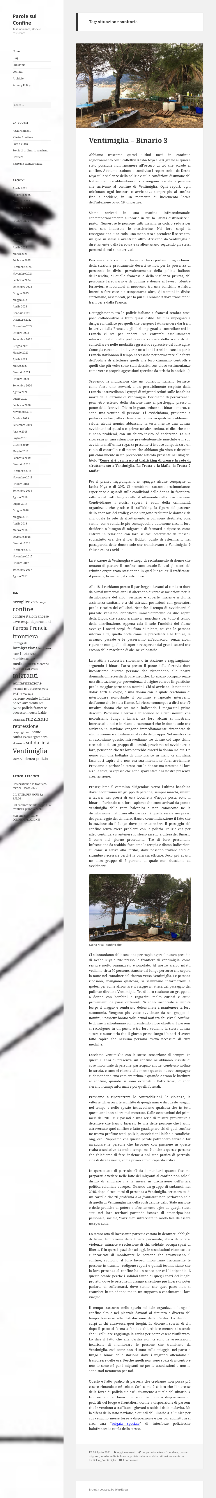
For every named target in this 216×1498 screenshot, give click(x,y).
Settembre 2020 (22, 385)
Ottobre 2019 (21, 418)
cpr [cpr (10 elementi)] (27, 621)
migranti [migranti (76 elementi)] (25, 675)
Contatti (18, 72)
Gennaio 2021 (21, 372)
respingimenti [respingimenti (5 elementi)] (22, 732)
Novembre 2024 (22, 273)
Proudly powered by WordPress (108, 1489)
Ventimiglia (109, 1460)
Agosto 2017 (20, 576)
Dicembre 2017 (22, 550)
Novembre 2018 (22, 477)
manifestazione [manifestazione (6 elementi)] (24, 659)
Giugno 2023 (21, 293)
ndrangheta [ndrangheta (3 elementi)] (41, 688)
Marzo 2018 (20, 530)
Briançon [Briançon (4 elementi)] (41, 602)
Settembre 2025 (22, 228)
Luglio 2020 (20, 399)
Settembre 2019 (22, 425)
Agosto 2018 (20, 497)
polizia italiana (139, 1456)
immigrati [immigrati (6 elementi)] (20, 643)
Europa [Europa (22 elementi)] (21, 628)
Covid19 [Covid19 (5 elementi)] (18, 622)
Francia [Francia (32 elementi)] (38, 627)
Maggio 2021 (20, 352)
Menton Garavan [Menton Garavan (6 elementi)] (25, 668)
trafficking (95, 1460)
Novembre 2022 (22, 326)
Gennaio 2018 (21, 543)
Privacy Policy (22, 85)
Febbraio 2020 (22, 405)
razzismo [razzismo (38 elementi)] (36, 718)
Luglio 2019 (20, 438)
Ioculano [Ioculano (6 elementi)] (44, 648)
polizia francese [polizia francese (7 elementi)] (34, 708)
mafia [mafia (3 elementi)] (33, 654)
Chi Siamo (19, 65)
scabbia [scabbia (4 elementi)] (27, 737)
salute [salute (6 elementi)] (36, 732)
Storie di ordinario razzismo (30, 150)
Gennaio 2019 (21, 464)
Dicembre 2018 (22, 471)
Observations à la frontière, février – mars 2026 (30, 786)
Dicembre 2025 (22, 208)
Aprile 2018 (20, 523)
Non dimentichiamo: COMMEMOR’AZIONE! (26, 817)
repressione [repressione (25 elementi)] (25, 726)
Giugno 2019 (21, 445)
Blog (15, 58)
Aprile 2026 (20, 188)
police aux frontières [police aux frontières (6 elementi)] (28, 703)
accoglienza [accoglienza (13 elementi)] (24, 601)
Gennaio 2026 (21, 201)
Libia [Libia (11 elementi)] (24, 653)
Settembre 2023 (22, 287)
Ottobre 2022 (21, 333)
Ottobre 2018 (21, 484)
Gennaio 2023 (21, 313)
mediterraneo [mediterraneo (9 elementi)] (24, 663)
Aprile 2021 (20, 359)
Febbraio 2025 (22, 260)
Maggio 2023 (20, 300)
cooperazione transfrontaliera (160, 1452)
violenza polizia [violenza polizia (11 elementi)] (34, 758)
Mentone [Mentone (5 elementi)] (43, 664)
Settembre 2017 (22, 569)
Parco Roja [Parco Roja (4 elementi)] (26, 694)
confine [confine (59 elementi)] (23, 609)
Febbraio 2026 (22, 195)
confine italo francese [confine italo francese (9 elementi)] (31, 616)
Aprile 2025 (20, 247)
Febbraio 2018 (22, 537)
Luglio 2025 (20, 234)
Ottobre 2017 (21, 563)
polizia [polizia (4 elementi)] (17, 708)
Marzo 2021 (20, 366)
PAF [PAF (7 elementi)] (16, 694)
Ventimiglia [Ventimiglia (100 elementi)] (30, 750)
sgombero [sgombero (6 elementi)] (40, 737)
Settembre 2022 (22, 339)
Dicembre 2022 (22, 320)
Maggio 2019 (20, 451)
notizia (180, 370)
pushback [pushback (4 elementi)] (19, 720)
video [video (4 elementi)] (16, 759)
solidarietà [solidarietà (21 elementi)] (38, 743)
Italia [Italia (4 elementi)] (16, 654)
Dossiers (18, 157)
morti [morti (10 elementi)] (29, 688)
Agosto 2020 (20, 392)
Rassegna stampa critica (27, 163)
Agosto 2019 (20, 431)
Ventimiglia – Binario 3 (128, 140)
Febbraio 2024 (22, 280)
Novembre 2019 (22, 412)
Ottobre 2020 (21, 379)
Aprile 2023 (20, 306)
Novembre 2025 (22, 214)
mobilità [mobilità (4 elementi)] (18, 689)
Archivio (18, 78)
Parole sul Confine (25, 19)
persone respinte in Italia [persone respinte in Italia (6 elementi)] (31, 698)
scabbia (154, 1456)
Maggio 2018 (20, 517)
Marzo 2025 (20, 254)
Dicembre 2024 (22, 267)
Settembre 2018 (22, 490)
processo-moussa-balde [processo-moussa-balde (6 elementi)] (30, 712)
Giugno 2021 (21, 346)
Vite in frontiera (23, 137)
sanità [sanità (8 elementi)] (17, 737)
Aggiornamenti (22, 131)
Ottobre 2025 (21, 221)
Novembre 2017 (22, 556)
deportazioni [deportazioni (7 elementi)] (41, 621)
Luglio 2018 (20, 504)
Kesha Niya (146, 160)
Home (16, 51)
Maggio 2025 (20, 241)
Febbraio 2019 (22, 458)
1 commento (130, 1460)
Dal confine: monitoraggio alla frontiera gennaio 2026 (32, 807)
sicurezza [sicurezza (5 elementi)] (19, 743)
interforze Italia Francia (115, 1456)
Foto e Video (20, 144)
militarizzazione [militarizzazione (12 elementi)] (27, 683)
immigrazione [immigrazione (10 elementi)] (25, 647)
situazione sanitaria (172, 1456)
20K (162, 160)
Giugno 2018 (21, 510)
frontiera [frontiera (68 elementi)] (25, 636)
